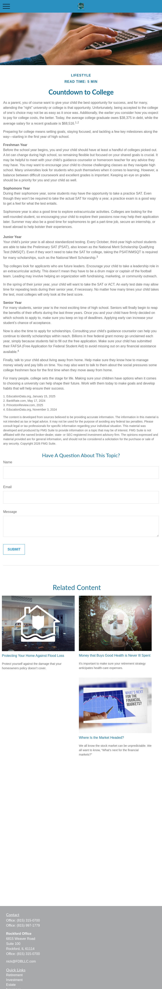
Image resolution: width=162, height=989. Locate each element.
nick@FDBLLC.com (21, 961)
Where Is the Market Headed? (101, 737)
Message (10, 512)
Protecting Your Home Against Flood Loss (33, 655)
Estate (11, 984)
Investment (14, 980)
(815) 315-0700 (28, 920)
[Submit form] (14, 549)
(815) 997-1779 (28, 925)
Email (7, 487)
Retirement (14, 975)
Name (7, 462)
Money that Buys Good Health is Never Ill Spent (114, 655)
